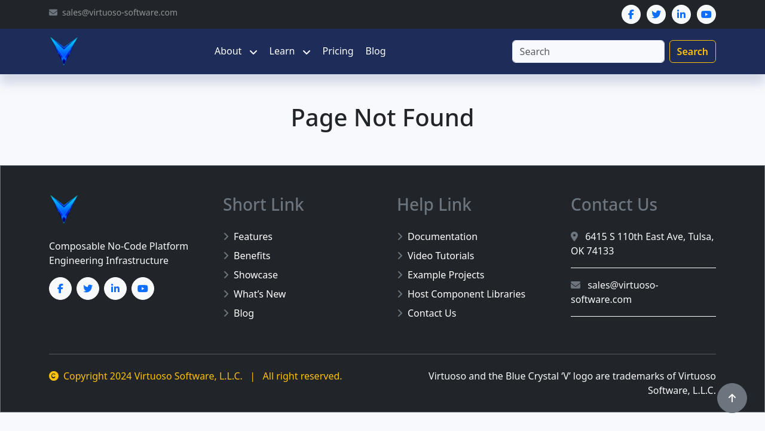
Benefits (246, 255)
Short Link (263, 204)
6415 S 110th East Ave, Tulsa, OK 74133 (642, 243)
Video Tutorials (435, 255)
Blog (376, 50)
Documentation (437, 236)
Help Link (434, 204)
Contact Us (426, 313)
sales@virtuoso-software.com (615, 292)
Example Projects (440, 274)
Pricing (338, 50)
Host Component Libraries (461, 294)
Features (248, 236)
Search (692, 51)
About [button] (229, 50)
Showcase (250, 274)
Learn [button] (284, 50)
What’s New (254, 294)
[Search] (588, 51)
